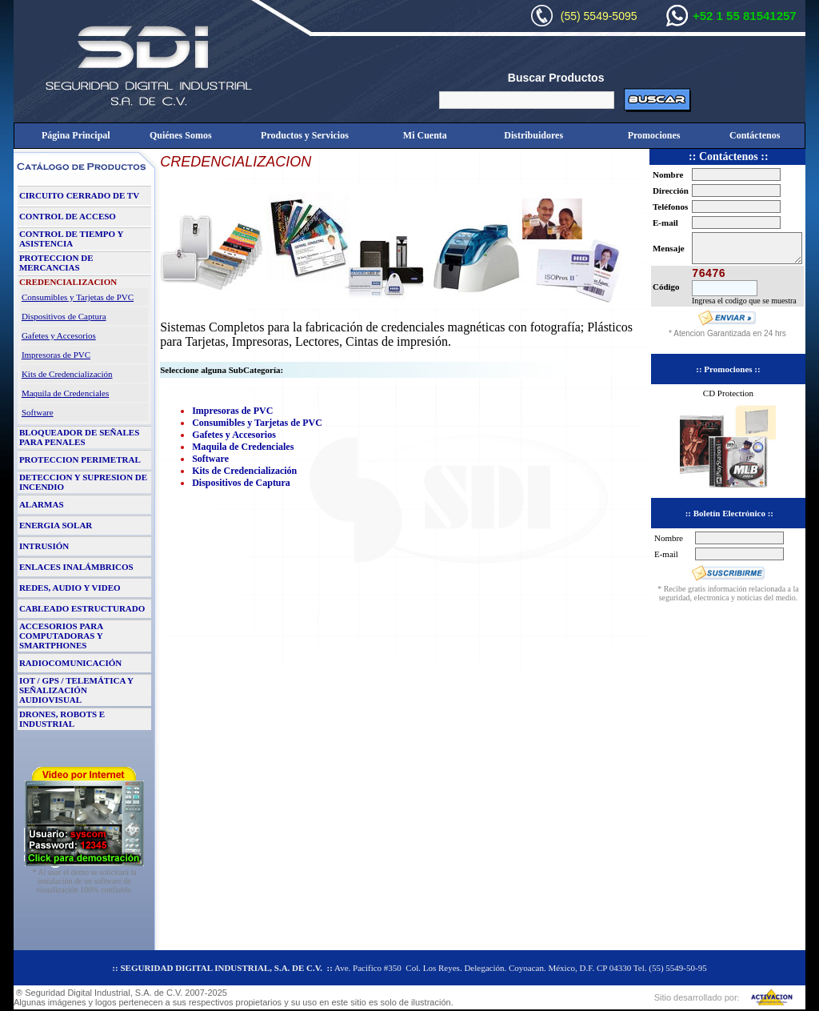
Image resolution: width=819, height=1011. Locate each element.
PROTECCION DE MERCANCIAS (56, 262)
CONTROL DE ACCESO (67, 216)
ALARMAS (41, 504)
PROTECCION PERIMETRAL (80, 459)
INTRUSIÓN (44, 546)
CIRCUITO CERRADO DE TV (79, 195)
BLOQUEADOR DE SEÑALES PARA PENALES (79, 437)
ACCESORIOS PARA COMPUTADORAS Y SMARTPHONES (61, 635)
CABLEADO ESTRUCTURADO (82, 608)
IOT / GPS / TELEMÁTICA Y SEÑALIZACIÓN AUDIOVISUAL (76, 690)
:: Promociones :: (728, 369)
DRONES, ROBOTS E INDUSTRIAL (62, 718)
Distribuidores (533, 135)
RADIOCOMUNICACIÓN (70, 663)
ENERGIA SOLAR (55, 525)
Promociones (654, 135)
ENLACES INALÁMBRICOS (76, 567)
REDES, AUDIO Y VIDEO (70, 587)
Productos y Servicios (305, 135)
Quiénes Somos (181, 135)
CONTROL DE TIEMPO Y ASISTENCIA (71, 238)
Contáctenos (754, 135)
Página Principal (76, 135)
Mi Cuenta (425, 135)
